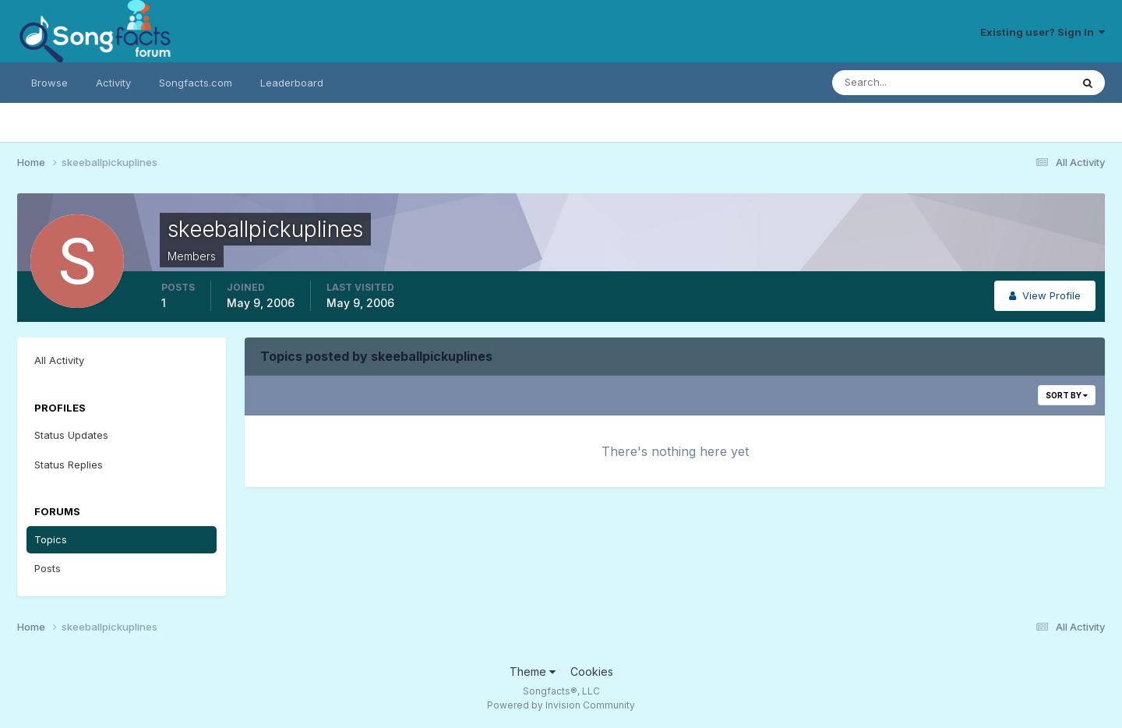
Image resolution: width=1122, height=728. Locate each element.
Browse (49, 82)
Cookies (591, 671)
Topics (50, 539)
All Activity (59, 360)
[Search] (900, 82)
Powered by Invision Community (561, 705)
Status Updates (71, 435)
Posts (47, 568)
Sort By (1067, 395)
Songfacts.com (195, 82)
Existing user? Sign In (1042, 32)
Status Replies (68, 464)
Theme (533, 671)
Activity (113, 82)
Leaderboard (291, 82)
